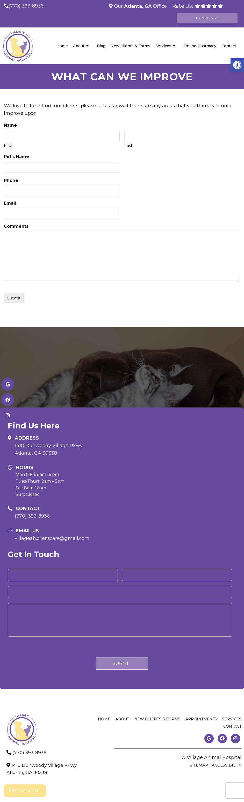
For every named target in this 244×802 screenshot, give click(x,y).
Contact (228, 46)
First (8, 145)
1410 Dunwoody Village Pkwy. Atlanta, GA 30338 (49, 449)
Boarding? (207, 18)
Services (163, 46)
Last (128, 145)
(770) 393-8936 (26, 6)
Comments (16, 226)
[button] (237, 65)
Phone (11, 180)
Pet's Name (16, 156)
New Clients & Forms (130, 46)
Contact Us (25, 791)
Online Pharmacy (200, 46)
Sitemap (199, 765)
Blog (101, 46)
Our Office (140, 6)
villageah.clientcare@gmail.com (52, 538)
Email (10, 203)
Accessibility (226, 765)
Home (62, 46)
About (78, 46)
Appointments (201, 719)
